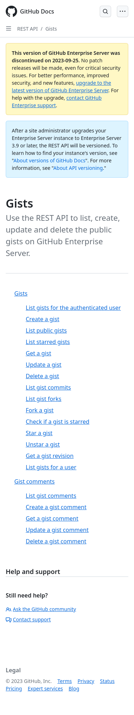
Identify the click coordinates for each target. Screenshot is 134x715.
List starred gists (48, 342)
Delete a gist (42, 376)
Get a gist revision (50, 456)
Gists (51, 28)
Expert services (45, 688)
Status (107, 681)
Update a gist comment (57, 530)
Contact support (28, 619)
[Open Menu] (122, 11)
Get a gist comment (52, 518)
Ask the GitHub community (41, 609)
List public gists (46, 330)
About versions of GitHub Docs (49, 160)
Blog (74, 688)
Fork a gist (40, 410)
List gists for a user (51, 467)
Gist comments (34, 481)
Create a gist (42, 319)
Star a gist (39, 433)
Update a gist (43, 365)
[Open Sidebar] (8, 28)
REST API (27, 28)
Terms (65, 681)
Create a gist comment (56, 507)
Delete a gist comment (56, 541)
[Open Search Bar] (105, 11)
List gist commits (48, 387)
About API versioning (78, 168)
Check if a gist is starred (57, 422)
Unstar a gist (43, 444)
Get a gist (38, 353)
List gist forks (43, 399)
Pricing (14, 688)
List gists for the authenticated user (73, 308)
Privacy (86, 681)
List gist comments (51, 496)
